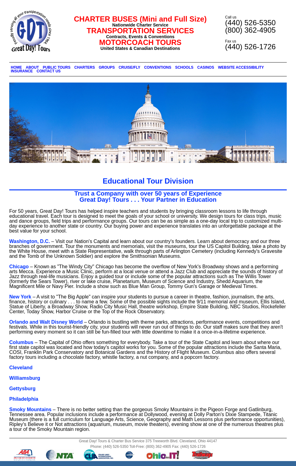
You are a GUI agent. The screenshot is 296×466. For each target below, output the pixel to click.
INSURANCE (22, 71)
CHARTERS (84, 67)
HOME (16, 67)
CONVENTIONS (157, 67)
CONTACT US (49, 71)
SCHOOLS (184, 67)
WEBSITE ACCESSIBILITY (241, 67)
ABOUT (32, 67)
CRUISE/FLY (129, 67)
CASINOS (205, 67)
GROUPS (107, 67)
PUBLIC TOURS (57, 67)
